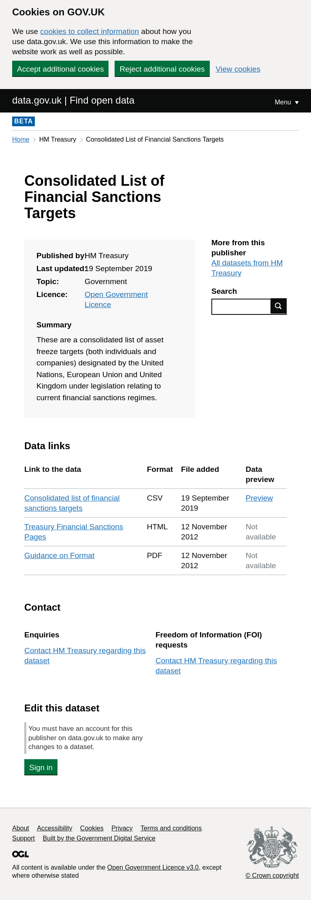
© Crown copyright (272, 875)
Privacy (121, 828)
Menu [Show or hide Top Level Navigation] (284, 102)
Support (23, 838)
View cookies (238, 69)
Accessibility (54, 828)
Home (21, 139)
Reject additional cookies (161, 69)
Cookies (92, 828)
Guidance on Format (59, 555)
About (20, 828)
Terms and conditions (171, 828)
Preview (259, 498)
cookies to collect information (89, 31)
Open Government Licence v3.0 (153, 867)
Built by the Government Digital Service (99, 838)
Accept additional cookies (60, 69)
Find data (279, 306)
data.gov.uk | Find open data (73, 100)
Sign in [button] (41, 767)
